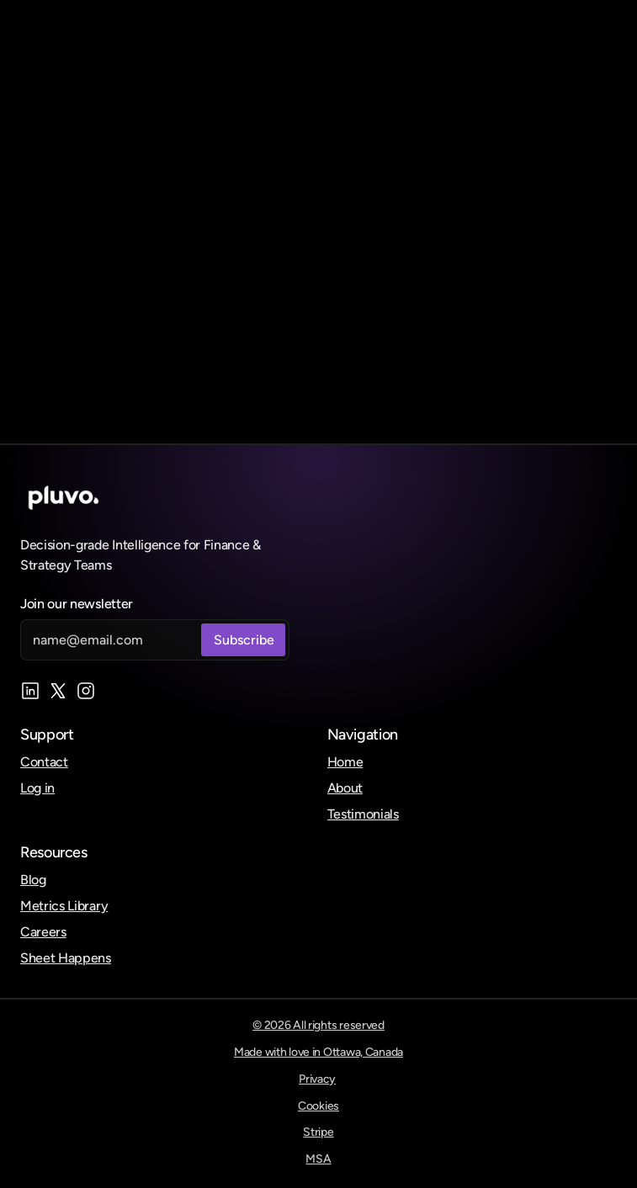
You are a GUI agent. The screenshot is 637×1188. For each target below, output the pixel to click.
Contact (44, 762)
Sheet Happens (65, 958)
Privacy (317, 1079)
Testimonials (363, 814)
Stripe (318, 1132)
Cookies (318, 1106)
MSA (318, 1159)
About (345, 788)
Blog (33, 880)
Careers (43, 932)
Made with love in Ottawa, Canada (318, 1052)
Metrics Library (64, 906)
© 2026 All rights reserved (318, 1025)
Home (345, 762)
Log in (37, 788)
